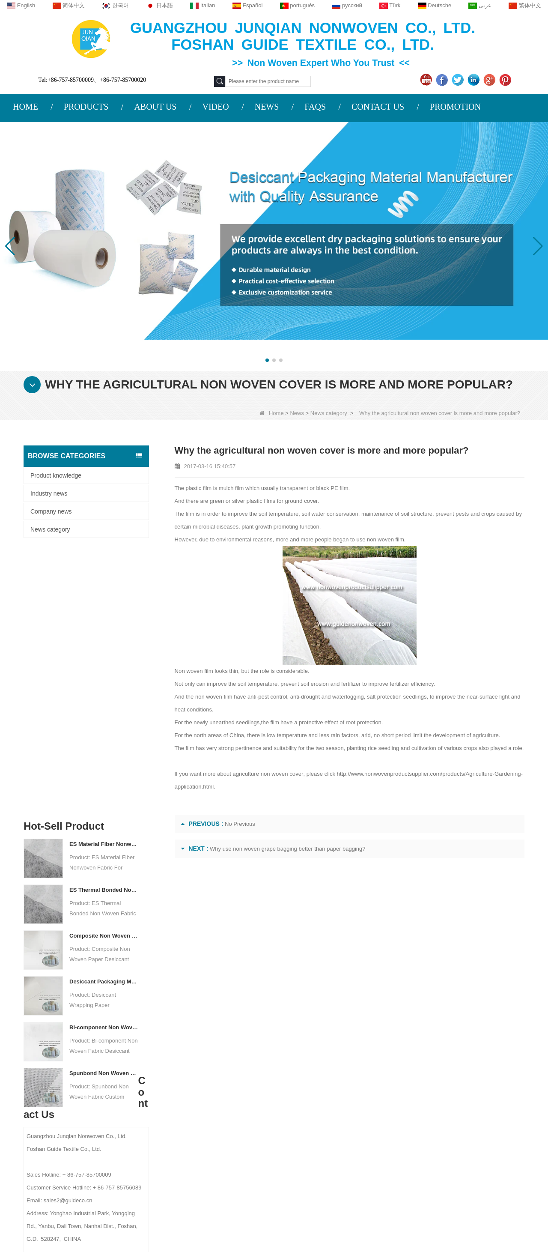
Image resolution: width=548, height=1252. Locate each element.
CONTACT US (377, 106)
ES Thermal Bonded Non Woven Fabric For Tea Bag (103, 625)
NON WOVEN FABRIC (342, 1191)
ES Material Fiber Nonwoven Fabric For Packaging (103, 579)
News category (328, 413)
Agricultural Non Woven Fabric (352, 1091)
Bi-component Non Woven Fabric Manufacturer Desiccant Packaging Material (103, 762)
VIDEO (215, 106)
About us (87, 1060)
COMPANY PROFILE (99, 1079)
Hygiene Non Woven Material (351, 1135)
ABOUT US (155, 106)
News (297, 413)
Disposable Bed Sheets (343, 1157)
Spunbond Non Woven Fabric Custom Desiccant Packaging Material (103, 808)
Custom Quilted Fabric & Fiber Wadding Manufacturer (115, 1218)
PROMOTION (455, 106)
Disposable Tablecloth (341, 1102)
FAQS (315, 106)
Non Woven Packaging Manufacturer (478, 1218)
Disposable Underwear (342, 1113)
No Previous (240, 824)
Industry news (48, 493)
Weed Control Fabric (339, 1124)
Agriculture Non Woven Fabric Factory (356, 1218)
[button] (267, 360)
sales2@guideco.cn (195, 1132)
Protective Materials (338, 1079)
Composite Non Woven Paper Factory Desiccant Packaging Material (103, 670)
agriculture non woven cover (267, 774)
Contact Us (90, 1095)
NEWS (267, 106)
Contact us (184, 1060)
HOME (25, 106)
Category (340, 1060)
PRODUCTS (86, 106)
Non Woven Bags (335, 1168)
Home (271, 413)
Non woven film (194, 671)
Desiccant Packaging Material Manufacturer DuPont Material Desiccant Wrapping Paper (103, 716)
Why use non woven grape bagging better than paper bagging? (288, 849)
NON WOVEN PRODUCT (346, 1180)
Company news (51, 511)
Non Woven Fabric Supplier (247, 1218)
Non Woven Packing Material (350, 1146)
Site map (85, 1129)
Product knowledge (55, 475)
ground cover (301, 501)
